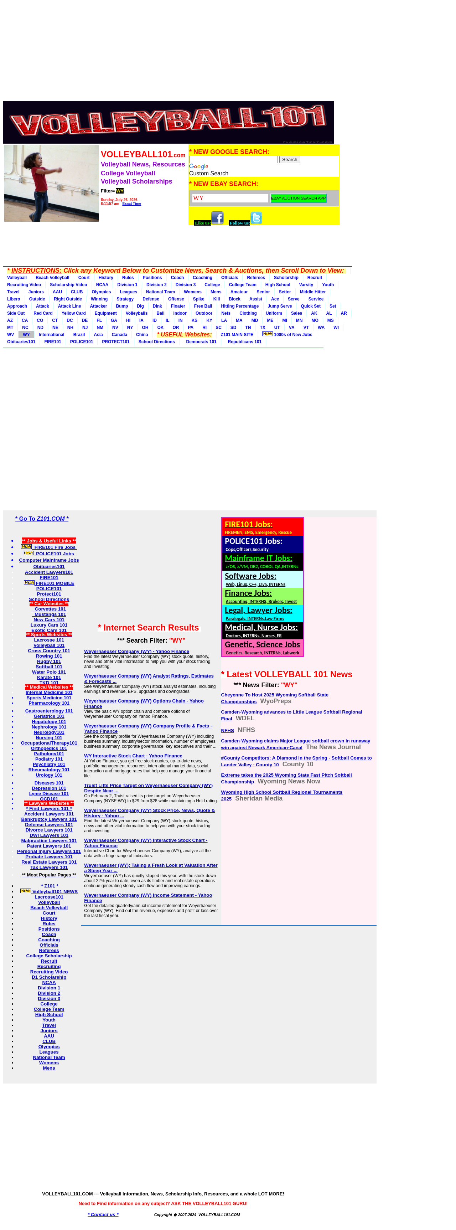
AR (344, 313)
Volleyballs (137, 313)
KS (195, 320)
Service (316, 299)
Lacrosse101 (49, 897)
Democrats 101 (200, 341)
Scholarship (286, 277)
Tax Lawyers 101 (49, 867)
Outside (37, 299)
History (106, 277)
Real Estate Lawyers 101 (49, 862)
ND (40, 327)
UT (277, 327)
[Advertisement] (171, 53)
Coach (177, 277)
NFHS (227, 730)
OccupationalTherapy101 (49, 743)
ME (270, 320)
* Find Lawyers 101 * (49, 808)
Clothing (248, 313)
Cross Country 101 (49, 650)
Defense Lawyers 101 (49, 824)
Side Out (16, 313)
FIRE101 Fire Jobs (49, 547)
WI (336, 327)
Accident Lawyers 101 (49, 814)
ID (154, 320)
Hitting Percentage (240, 306)
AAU (57, 291)
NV (115, 327)
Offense (176, 299)
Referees (256, 277)
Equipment (106, 313)
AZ (10, 320)
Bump (122, 306)
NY (130, 327)
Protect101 (49, 594)
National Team (160, 291)
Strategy (125, 299)
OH (145, 327)
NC (25, 327)
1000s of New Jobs (287, 334)
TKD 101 (49, 682)
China (142, 334)
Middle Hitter (313, 291)
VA (292, 327)
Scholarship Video (68, 284)
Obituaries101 (21, 341)
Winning (99, 299)
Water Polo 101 (49, 672)
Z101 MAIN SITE (237, 334)
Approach (17, 306)
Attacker (98, 306)
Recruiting (49, 966)
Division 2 (156, 284)
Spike (198, 299)
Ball (161, 313)
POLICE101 (81, 341)
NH (70, 327)
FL (99, 320)
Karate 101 (49, 677)
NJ (85, 327)
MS (330, 320)
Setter (285, 291)
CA (25, 320)
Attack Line (69, 306)
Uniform (274, 313)
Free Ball (203, 306)
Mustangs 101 (49, 614)
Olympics (101, 291)
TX (262, 327)
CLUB (77, 291)
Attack (42, 306)
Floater (178, 306)
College (212, 284)
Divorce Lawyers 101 (49, 830)
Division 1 (127, 284)
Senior (263, 291)
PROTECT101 (115, 341)
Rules (128, 277)
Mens (216, 291)
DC (70, 320)
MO (314, 320)
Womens (193, 291)
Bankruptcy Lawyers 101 (49, 819)
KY (209, 320)
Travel (13, 291)
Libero (13, 299)
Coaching (202, 277)
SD (233, 327)
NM (100, 327)
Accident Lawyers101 (49, 572)
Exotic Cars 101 (49, 630)
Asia (98, 334)
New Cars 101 (48, 619)
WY (26, 334)
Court (84, 277)
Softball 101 (49, 666)
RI (204, 327)
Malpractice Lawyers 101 (49, 840)
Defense (150, 299)
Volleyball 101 (48, 645)
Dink (157, 306)
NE (55, 327)
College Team (242, 284)
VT (306, 327)
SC (219, 327)
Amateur (239, 291)
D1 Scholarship (49, 977)
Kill (216, 299)
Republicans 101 (243, 341)
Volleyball (17, 277)
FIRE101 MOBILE (49, 583)
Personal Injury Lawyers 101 (49, 851)
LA (224, 320)
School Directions (157, 341)
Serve (294, 299)
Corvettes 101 (49, 609)
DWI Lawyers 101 (49, 835)
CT (55, 320)
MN (299, 320)
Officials (229, 277)
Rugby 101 (49, 661)
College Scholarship (49, 955)
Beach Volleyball (52, 277)
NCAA (102, 284)
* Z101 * (49, 886)
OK (160, 327)
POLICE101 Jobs (49, 553)
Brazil (79, 334)
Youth (328, 284)
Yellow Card (74, 313)
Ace (275, 299)
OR (175, 327)
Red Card (42, 313)
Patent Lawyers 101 (49, 846)
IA (141, 320)
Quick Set (311, 306)
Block (234, 299)
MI (284, 320)
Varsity (306, 284)
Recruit (314, 277)
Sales (296, 313)
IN (180, 320)
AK (314, 313)
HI (128, 320)
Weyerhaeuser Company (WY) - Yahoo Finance (136, 651)
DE (85, 320)
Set (333, 306)
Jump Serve (280, 306)
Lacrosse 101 (49, 640)
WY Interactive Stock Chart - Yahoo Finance (133, 755)
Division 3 (186, 284)
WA (321, 327)
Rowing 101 (49, 656)
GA (114, 320)
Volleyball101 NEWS (49, 891)
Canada (119, 334)
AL (329, 313)
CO (40, 320)
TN (248, 327)
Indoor (180, 313)
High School (277, 284)
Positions (152, 277)
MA (239, 320)
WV (10, 334)
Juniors (36, 291)
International (51, 334)
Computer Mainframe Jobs (49, 560)
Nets (225, 313)
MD (255, 320)
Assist (255, 299)
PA (190, 327)
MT (10, 327)
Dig (140, 306)
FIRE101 (52, 341)
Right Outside (68, 299)
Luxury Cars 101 (49, 625)
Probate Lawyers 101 (49, 856)
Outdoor (204, 313)
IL (168, 320)
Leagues (128, 291)
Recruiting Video (24, 284)
